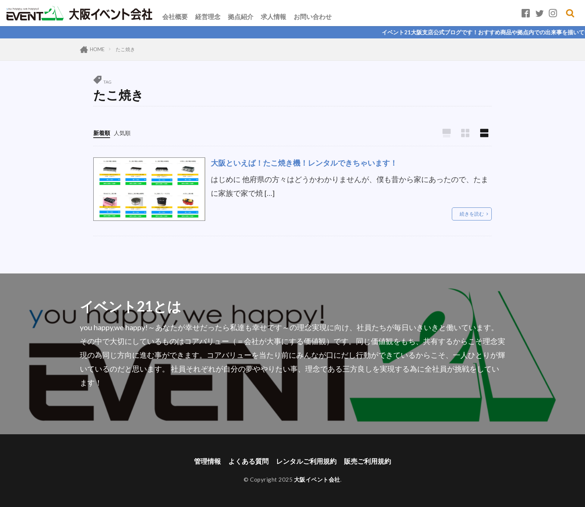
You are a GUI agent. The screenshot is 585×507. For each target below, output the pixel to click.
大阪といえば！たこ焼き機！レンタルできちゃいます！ (304, 162)
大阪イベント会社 (317, 479)
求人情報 (273, 17)
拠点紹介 (240, 17)
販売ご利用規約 (367, 461)
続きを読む (472, 214)
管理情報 (207, 461)
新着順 (101, 132)
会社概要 (175, 17)
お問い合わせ (313, 17)
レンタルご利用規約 (306, 461)
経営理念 (207, 17)
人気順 (122, 132)
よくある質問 (248, 461)
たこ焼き (125, 49)
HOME (97, 49)
